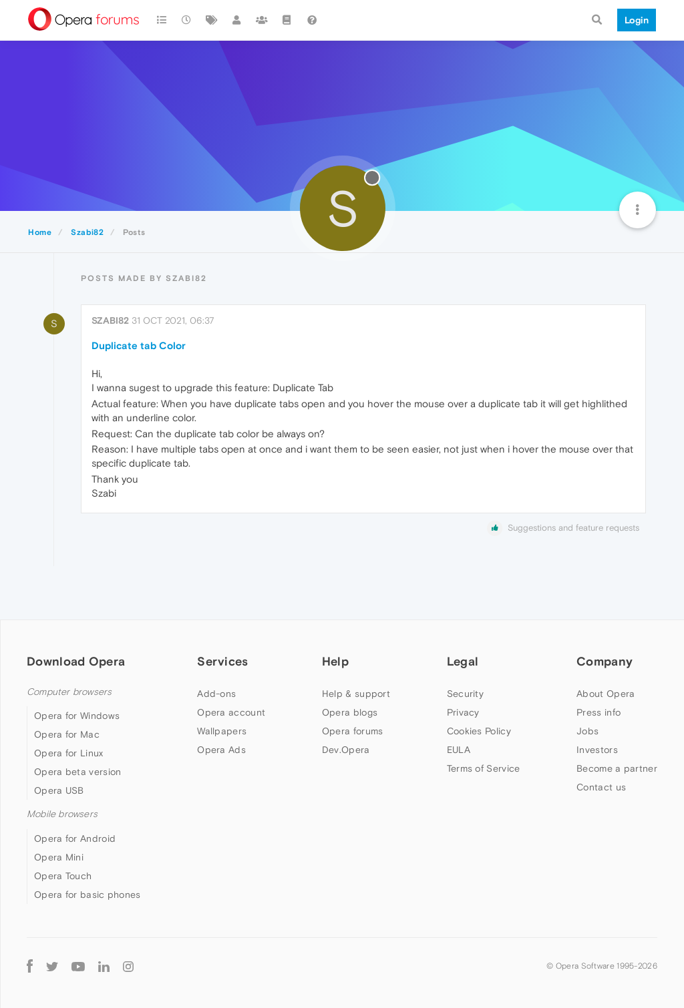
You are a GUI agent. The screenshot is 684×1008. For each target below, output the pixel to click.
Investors (597, 749)
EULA (458, 749)
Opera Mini (58, 857)
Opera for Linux (69, 753)
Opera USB (59, 790)
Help (335, 661)
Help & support (356, 693)
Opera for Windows (77, 715)
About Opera (605, 693)
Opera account (231, 712)
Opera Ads (221, 749)
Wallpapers (221, 731)
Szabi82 (110, 320)
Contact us (601, 787)
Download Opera (76, 661)
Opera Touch (63, 875)
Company (604, 661)
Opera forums (352, 731)
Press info (598, 712)
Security (465, 693)
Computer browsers (69, 692)
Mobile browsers (62, 814)
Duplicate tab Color (139, 345)
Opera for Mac (67, 734)
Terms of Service (483, 768)
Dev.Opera (346, 749)
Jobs (587, 731)
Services (222, 661)
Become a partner (616, 768)
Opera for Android (75, 838)
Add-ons (216, 693)
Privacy (463, 712)
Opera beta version (77, 771)
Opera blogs (349, 712)
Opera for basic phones (87, 894)
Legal (463, 661)
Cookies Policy (479, 731)
